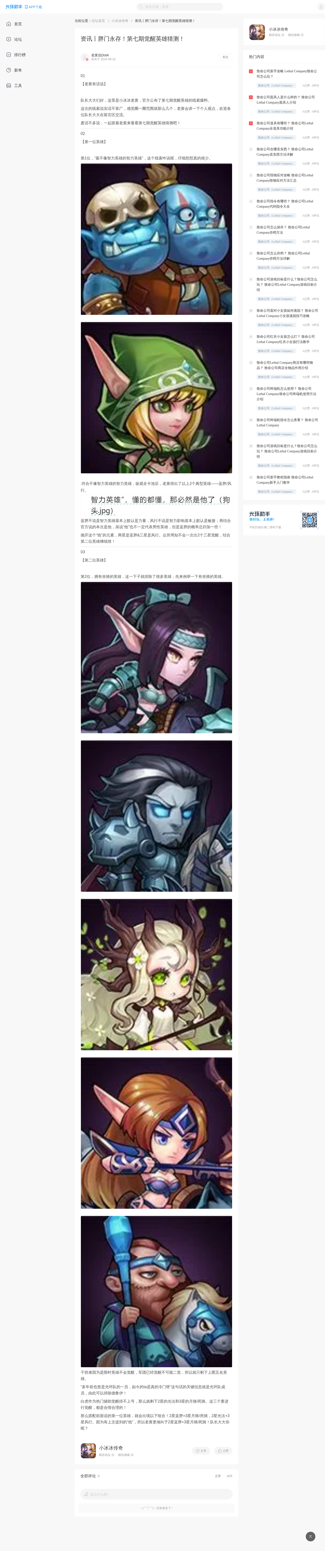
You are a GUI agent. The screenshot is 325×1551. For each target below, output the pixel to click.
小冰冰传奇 (119, 21)
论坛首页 (98, 21)
